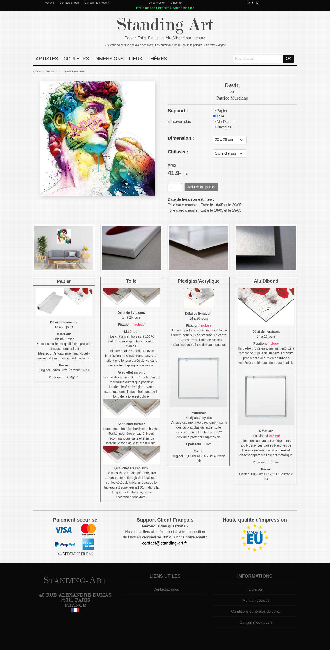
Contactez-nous (69, 2)
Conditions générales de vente (256, 611)
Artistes (47, 58)
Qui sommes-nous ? (96, 2)
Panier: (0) (253, 2)
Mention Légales (255, 600)
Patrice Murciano (75, 71)
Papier (220, 111)
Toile (218, 116)
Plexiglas (222, 127)
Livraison (256, 589)
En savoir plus (179, 121)
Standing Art (165, 24)
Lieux (135, 58)
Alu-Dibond (224, 122)
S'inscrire (176, 2)
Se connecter (156, 2)
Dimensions (109, 58)
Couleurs (76, 58)
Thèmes (157, 58)
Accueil (49, 2)
